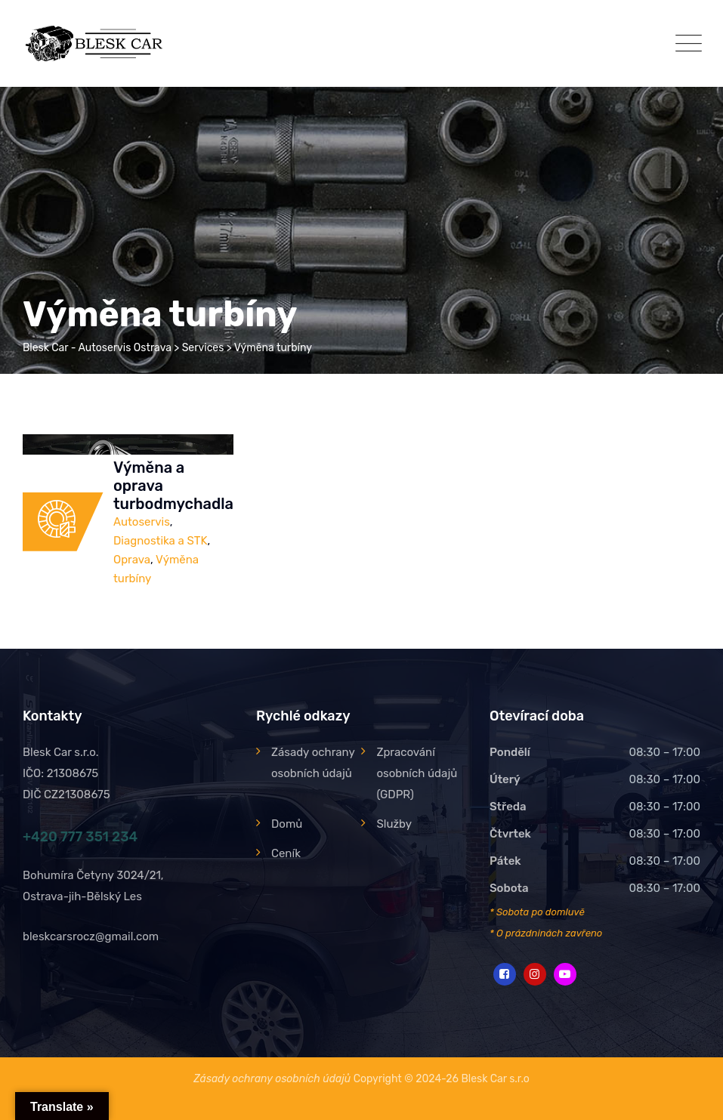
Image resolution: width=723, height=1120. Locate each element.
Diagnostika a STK (160, 541)
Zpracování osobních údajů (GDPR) (416, 773)
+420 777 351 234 (80, 836)
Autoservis (141, 522)
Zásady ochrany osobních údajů (312, 762)
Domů (286, 824)
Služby (394, 824)
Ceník (286, 853)
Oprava (131, 559)
